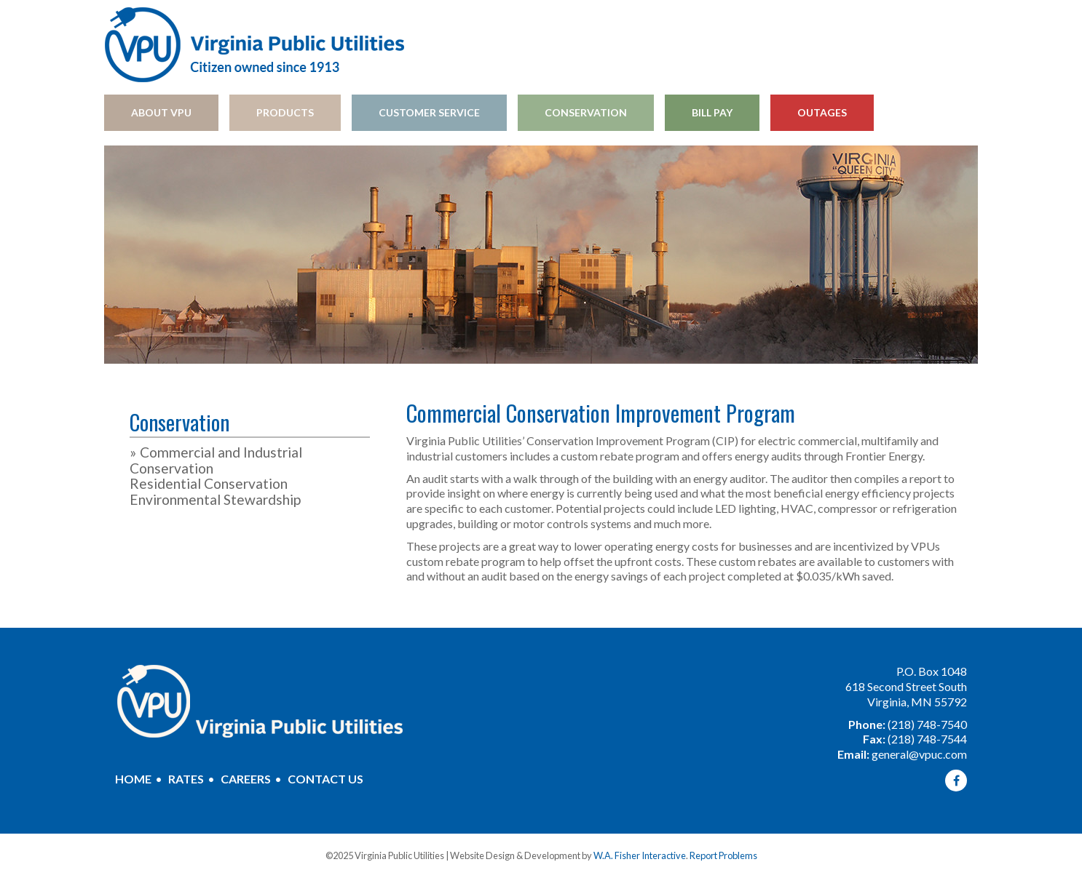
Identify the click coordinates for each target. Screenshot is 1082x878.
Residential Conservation (209, 483)
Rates (186, 779)
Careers (246, 779)
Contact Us (325, 779)
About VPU (161, 112)
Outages (822, 112)
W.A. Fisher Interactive (639, 855)
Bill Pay (712, 112)
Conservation (586, 112)
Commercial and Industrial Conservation (216, 460)
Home (133, 779)
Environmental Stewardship (215, 499)
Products (285, 112)
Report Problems (723, 855)
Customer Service (429, 112)
